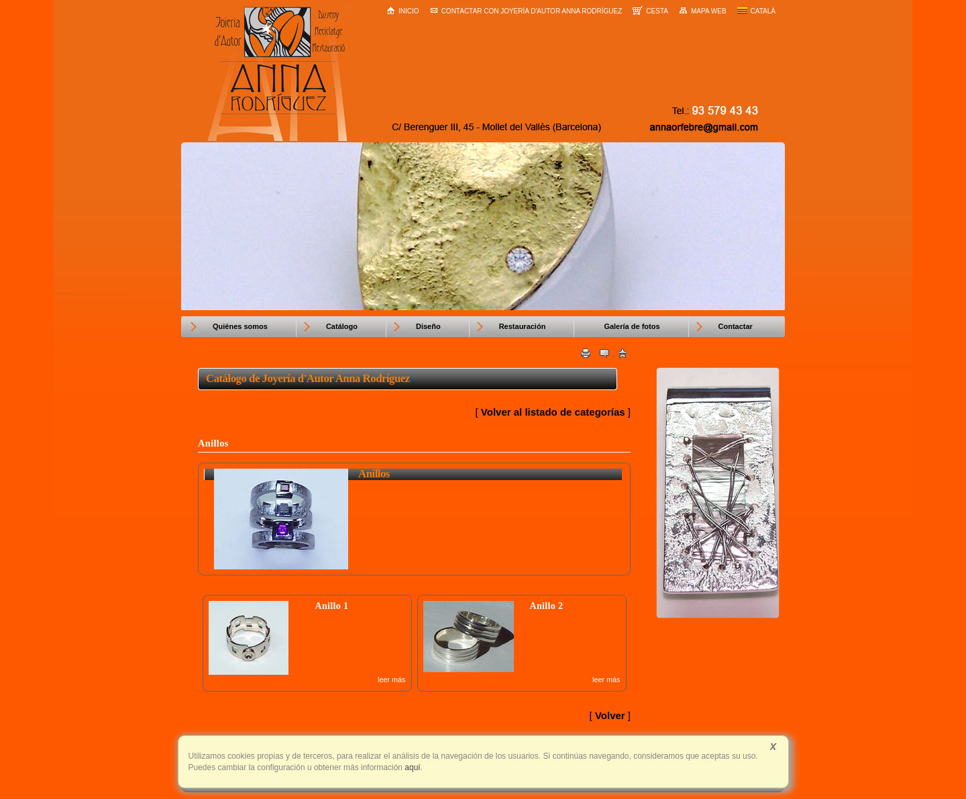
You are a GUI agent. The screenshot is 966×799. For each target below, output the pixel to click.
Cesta (650, 10)
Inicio (402, 10)
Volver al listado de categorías (553, 412)
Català (756, 11)
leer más (391, 679)
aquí (411, 767)
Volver (610, 715)
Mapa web (703, 11)
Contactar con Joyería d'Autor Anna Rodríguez (526, 11)
